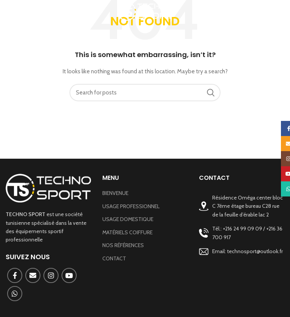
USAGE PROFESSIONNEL (131, 206)
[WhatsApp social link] (14, 293)
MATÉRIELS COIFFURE (127, 232)
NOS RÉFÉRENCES (123, 245)
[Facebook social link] (14, 275)
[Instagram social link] (51, 275)
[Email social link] (32, 275)
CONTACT (114, 258)
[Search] (145, 92)
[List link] (241, 232)
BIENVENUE (115, 193)
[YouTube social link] (69, 275)
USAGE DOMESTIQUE (127, 219)
